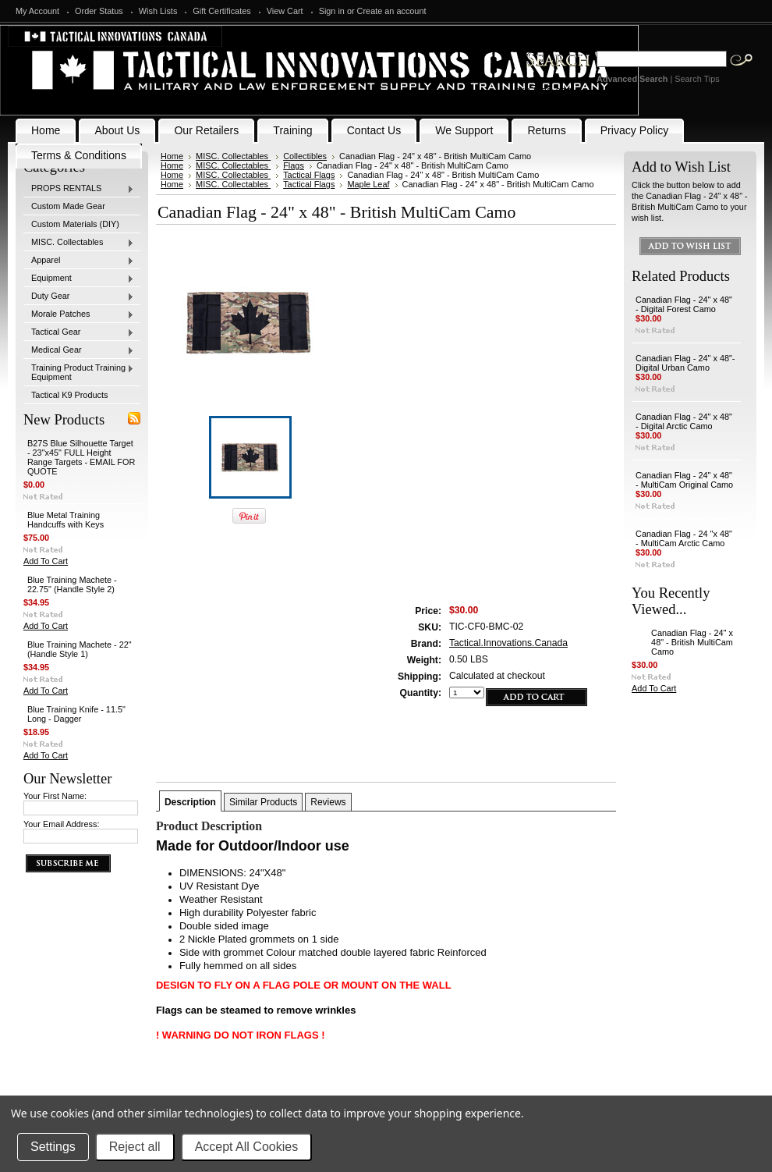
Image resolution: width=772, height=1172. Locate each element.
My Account (37, 11)
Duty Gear (78, 296)
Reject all (135, 1146)
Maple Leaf (368, 184)
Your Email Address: (61, 824)
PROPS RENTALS (78, 188)
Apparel (78, 260)
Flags (293, 165)
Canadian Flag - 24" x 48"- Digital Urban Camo (685, 362)
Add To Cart (45, 561)
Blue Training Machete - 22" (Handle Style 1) (79, 649)
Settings (53, 1146)
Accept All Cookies (247, 1146)
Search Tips (697, 78)
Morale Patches (78, 314)
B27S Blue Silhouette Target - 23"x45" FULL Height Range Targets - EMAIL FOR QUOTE (81, 457)
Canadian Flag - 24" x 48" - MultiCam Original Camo (684, 480)
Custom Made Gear (68, 206)
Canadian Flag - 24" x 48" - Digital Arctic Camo (684, 421)
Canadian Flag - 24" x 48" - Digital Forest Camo (684, 304)
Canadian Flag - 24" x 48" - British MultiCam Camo (692, 642)
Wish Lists (158, 11)
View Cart (285, 11)
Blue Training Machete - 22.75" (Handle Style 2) (72, 584)
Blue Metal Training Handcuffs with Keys (65, 519)
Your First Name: (55, 796)
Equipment (78, 278)
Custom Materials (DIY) (75, 224)
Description (190, 802)
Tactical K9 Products (69, 395)
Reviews (327, 802)
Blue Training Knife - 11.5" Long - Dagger (76, 714)
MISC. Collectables (78, 242)
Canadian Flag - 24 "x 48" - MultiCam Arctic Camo (684, 538)
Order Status (99, 11)
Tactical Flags (309, 174)
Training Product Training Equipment (78, 372)
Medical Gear (78, 350)
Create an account (392, 11)
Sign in (332, 11)
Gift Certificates (221, 11)
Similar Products (263, 802)
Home (172, 156)
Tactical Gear (78, 332)
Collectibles (305, 156)
